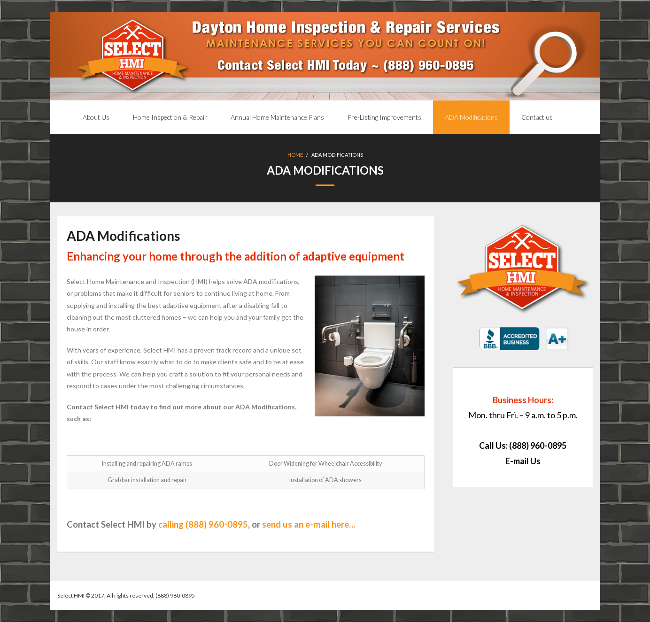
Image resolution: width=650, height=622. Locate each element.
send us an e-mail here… (309, 524)
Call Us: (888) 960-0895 (522, 445)
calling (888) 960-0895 (203, 524)
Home (295, 155)
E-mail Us (523, 461)
